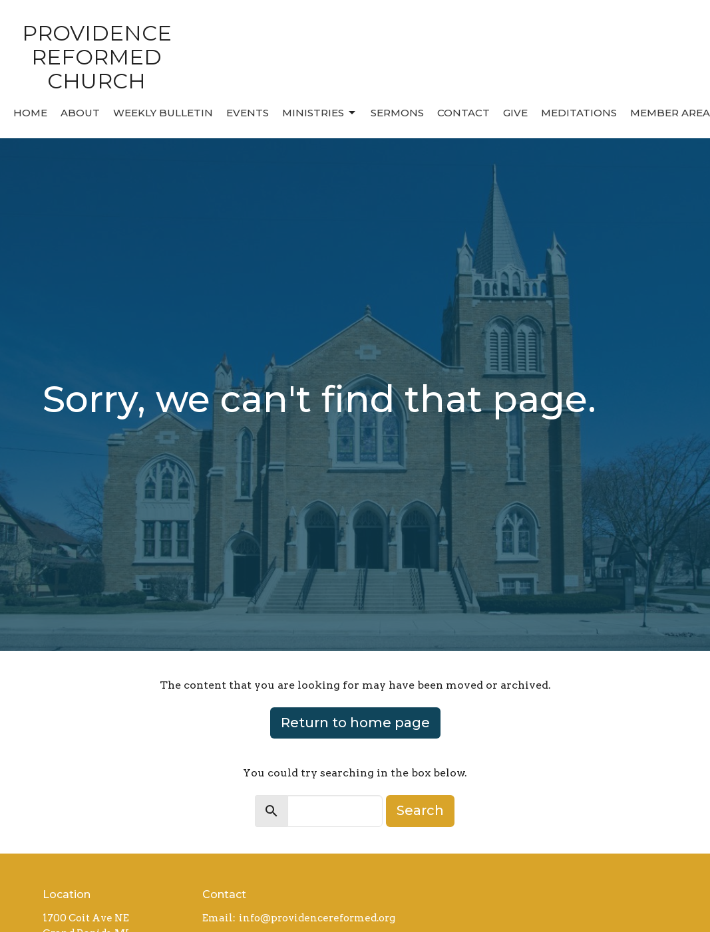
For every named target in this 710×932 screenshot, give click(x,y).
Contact (463, 112)
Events (247, 112)
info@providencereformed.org (317, 918)
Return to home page (355, 723)
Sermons (397, 112)
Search (420, 810)
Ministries (319, 113)
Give (515, 112)
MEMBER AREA (670, 112)
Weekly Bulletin (163, 112)
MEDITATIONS (579, 112)
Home (30, 112)
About (80, 112)
